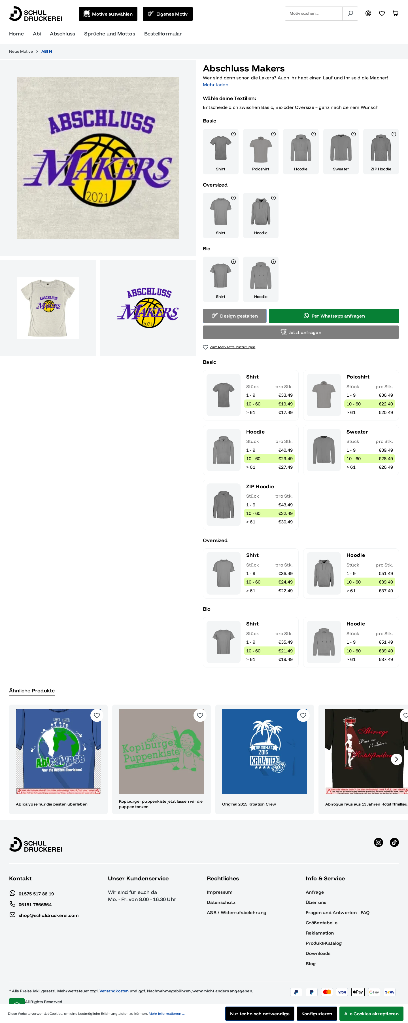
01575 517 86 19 (31, 885)
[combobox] (314, 14)
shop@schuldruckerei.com (44, 907)
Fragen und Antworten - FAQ (337, 905)
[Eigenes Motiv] (168, 14)
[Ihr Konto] (368, 13)
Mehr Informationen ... (167, 1013)
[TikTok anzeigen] (394, 837)
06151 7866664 (30, 896)
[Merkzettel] (382, 13)
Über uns (316, 895)
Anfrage (315, 885)
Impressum (220, 885)
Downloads (318, 946)
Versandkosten (114, 984)
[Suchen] (350, 14)
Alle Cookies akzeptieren (371, 1013)
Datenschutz (221, 895)
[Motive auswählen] (108, 14)
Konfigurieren (316, 1013)
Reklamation (320, 926)
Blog (311, 956)
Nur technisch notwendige (260, 1013)
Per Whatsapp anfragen (334, 309)
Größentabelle (321, 916)
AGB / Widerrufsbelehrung (236, 905)
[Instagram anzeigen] (378, 837)
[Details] (233, 128)
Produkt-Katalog (324, 936)
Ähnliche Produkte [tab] (32, 683)
